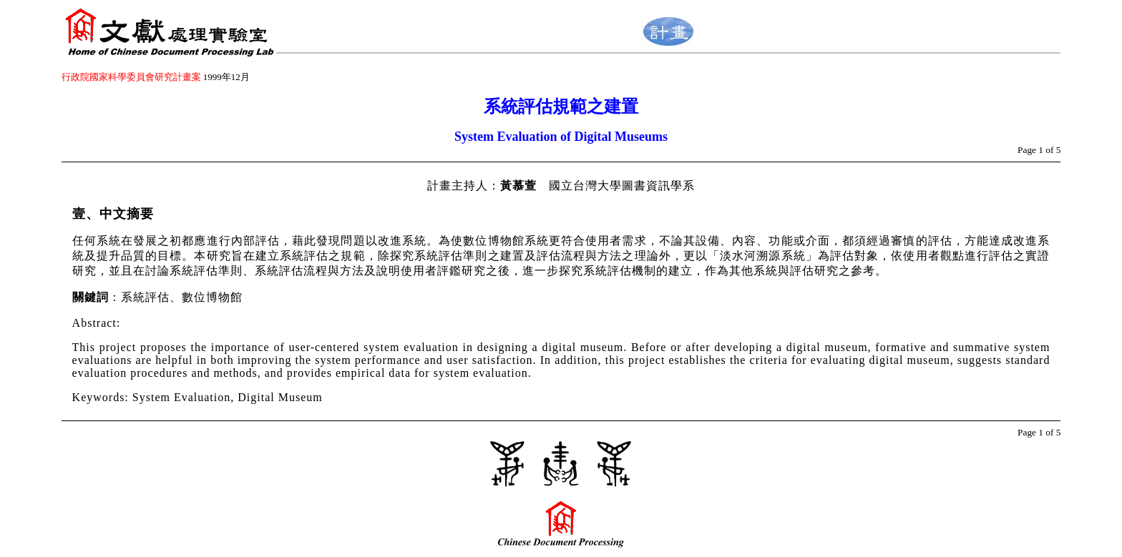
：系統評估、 (145, 297)
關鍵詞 (90, 297)
